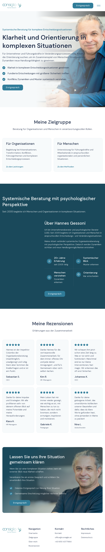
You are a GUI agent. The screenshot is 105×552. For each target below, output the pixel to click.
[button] (98, 5)
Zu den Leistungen (14, 166)
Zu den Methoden (65, 166)
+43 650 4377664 (63, 541)
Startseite (33, 533)
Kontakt (58, 533)
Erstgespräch (83, 5)
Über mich (33, 541)
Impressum (86, 533)
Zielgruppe (33, 537)
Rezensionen (34, 546)
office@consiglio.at (63, 537)
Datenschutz (87, 537)
